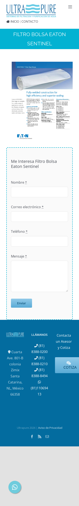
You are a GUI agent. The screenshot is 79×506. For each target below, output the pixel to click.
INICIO (12, 21)
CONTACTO (29, 21)
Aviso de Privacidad (50, 428)
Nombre (19, 182)
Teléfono (19, 231)
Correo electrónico (27, 207)
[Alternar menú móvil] (70, 7)
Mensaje (19, 256)
